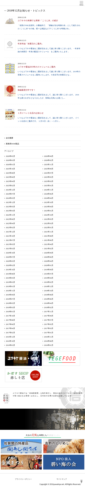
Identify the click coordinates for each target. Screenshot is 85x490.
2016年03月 (10, 345)
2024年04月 (48, 198)
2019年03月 (10, 282)
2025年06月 (10, 177)
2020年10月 (10, 253)
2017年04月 (10, 328)
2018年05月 (10, 303)
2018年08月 (48, 295)
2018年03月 (10, 307)
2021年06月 (48, 240)
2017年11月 (48, 311)
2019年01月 (10, 286)
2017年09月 (48, 316)
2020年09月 (48, 253)
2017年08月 (10, 320)
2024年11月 (48, 190)
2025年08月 (10, 173)
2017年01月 (48, 333)
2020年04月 (48, 261)
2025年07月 (48, 173)
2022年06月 (10, 219)
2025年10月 (10, 169)
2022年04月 (10, 223)
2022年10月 (48, 215)
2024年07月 (10, 194)
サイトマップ (62, 479)
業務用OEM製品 (12, 144)
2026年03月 (10, 160)
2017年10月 (10, 316)
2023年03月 (10, 211)
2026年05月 (10, 156)
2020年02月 (10, 265)
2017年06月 (10, 324)
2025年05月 (48, 177)
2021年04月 (48, 244)
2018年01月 (10, 311)
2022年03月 (48, 223)
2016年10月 (10, 341)
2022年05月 (48, 219)
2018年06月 (48, 299)
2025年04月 (10, 181)
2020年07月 (10, 257)
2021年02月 (48, 248)
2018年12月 (48, 286)
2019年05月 (10, 278)
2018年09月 (10, 295)
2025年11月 (48, 164)
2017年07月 (48, 320)
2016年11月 (48, 337)
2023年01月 (48, 211)
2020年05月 (10, 261)
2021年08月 (48, 236)
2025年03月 (48, 181)
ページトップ (81, 481)
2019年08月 (10, 274)
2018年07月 (10, 299)
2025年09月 (48, 169)
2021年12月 (10, 232)
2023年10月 (48, 202)
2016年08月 (48, 341)
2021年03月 (10, 248)
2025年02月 (10, 185)
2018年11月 (10, 291)
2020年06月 (48, 257)
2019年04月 (48, 278)
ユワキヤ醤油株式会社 (13, 3)
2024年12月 (10, 190)
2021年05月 (10, 244)
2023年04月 (48, 207)
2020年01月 (48, 265)
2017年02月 (10, 333)
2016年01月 (48, 345)
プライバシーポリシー (23, 479)
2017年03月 (48, 328)
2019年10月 (10, 270)
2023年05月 (10, 207)
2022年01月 (48, 227)
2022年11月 (10, 215)
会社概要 (9, 138)
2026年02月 (48, 160)
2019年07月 (48, 274)
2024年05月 (10, 198)
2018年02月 (48, 307)
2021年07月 (10, 240)
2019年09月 (48, 270)
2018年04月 (48, 303)
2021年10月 (10, 236)
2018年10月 (48, 291)
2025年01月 (48, 185)
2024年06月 (48, 194)
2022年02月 (10, 227)
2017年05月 (48, 324)
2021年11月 (48, 232)
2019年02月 (48, 282)
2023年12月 (10, 202)
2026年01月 (10, 164)
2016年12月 (10, 337)
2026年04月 (48, 156)
